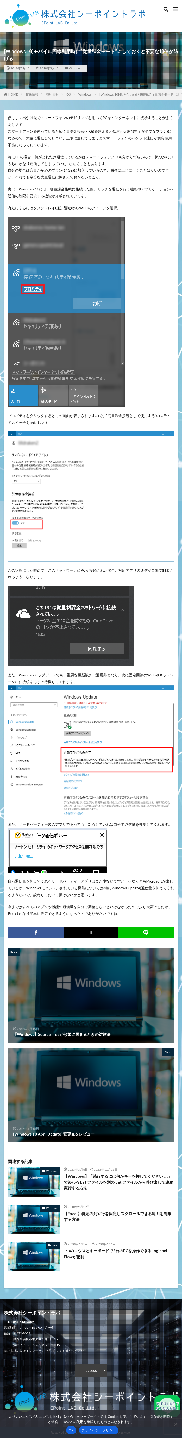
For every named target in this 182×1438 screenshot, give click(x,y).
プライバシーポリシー (98, 1430)
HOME (13, 94)
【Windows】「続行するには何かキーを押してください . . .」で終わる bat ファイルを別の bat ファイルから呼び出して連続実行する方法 (118, 1182)
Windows (75, 68)
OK (71, 1430)
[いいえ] (175, 1424)
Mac (54, 1245)
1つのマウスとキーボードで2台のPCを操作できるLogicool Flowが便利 (115, 1253)
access (91, 1370)
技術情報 (32, 94)
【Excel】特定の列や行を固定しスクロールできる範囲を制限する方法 (117, 1216)
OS (68, 94)
